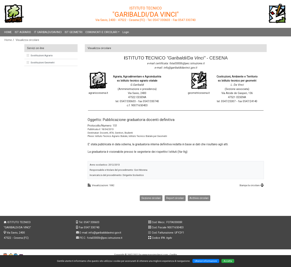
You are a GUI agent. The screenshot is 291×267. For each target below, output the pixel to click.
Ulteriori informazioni (206, 261)
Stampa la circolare (249, 185)
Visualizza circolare (27, 40)
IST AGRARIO (23, 32)
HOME (8, 32)
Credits (173, 254)
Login (125, 32)
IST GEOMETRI (73, 32)
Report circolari (175, 198)
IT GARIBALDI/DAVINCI (48, 32)
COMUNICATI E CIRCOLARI (101, 32)
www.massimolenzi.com (155, 254)
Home (8, 40)
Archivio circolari (199, 198)
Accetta (228, 261)
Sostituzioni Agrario (40, 55)
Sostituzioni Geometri (41, 62)
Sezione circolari (151, 198)
